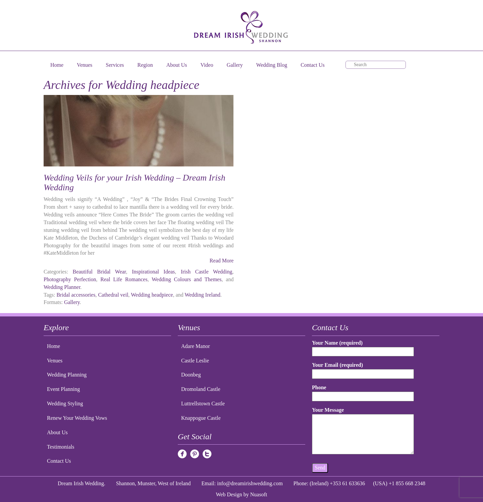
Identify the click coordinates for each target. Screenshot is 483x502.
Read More (222, 260)
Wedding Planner (62, 287)
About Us (176, 65)
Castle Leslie (195, 360)
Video (207, 65)
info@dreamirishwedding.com (250, 483)
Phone (363, 392)
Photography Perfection (70, 279)
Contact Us (313, 65)
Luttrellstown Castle (203, 403)
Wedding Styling (65, 403)
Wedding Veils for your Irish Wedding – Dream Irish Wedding (134, 182)
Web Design (229, 494)
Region (145, 65)
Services (115, 65)
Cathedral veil (113, 295)
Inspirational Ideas (153, 271)
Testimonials (60, 447)
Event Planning (63, 389)
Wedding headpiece (152, 295)
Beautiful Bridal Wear (99, 271)
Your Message (363, 431)
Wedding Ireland (202, 295)
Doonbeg (191, 375)
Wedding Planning (67, 375)
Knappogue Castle (201, 418)
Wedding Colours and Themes (186, 279)
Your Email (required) (363, 369)
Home (56, 65)
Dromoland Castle (200, 389)
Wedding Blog (271, 65)
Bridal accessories (75, 295)
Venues (84, 65)
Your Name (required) (363, 347)
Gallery (235, 65)
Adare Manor (195, 346)
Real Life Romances (123, 279)
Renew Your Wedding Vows (77, 418)
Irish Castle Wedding (206, 271)
